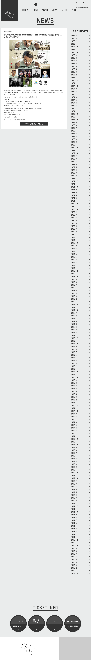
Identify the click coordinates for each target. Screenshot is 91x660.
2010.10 (74, 545)
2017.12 (74, 304)
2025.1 (74, 78)
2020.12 (74, 204)
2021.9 (74, 190)
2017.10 (74, 310)
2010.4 (74, 562)
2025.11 (74, 50)
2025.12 (74, 47)
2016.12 (74, 338)
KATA (86, 5)
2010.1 (74, 571)
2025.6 (74, 64)
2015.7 (74, 386)
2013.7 (74, 453)
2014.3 (74, 431)
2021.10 (74, 187)
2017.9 (74, 313)
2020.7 (74, 218)
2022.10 (74, 153)
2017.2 (74, 333)
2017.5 (74, 324)
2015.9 (74, 380)
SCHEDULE (25, 10)
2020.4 (74, 226)
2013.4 (74, 461)
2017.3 (74, 330)
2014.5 (74, 425)
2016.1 (74, 369)
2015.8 (74, 383)
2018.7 (74, 285)
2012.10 (74, 478)
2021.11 (74, 184)
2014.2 (74, 433)
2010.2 (74, 568)
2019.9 (74, 246)
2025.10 (74, 52)
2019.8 (74, 248)
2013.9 (74, 447)
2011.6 (74, 523)
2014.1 (74, 436)
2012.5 (74, 492)
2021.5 (74, 192)
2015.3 (74, 397)
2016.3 (74, 363)
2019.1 (74, 268)
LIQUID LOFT (79, 5)
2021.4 (74, 195)
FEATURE (45, 10)
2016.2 (74, 366)
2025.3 (74, 72)
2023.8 (74, 125)
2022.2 (74, 176)
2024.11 (74, 83)
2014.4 (74, 428)
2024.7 (74, 94)
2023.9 (74, 122)
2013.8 (74, 450)
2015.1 (74, 403)
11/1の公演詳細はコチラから (34, 124)
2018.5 (74, 290)
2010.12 (74, 540)
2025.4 (74, 69)
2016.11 (74, 341)
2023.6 (74, 131)
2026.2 (74, 41)
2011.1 (74, 537)
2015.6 (74, 389)
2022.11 (74, 150)
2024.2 (74, 108)
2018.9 (74, 279)
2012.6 (74, 489)
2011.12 (74, 506)
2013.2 (74, 467)
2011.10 (74, 512)
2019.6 (74, 254)
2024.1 (74, 111)
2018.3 (74, 296)
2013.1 (74, 470)
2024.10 (74, 86)
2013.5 (74, 459)
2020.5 (74, 223)
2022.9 (74, 156)
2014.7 (74, 419)
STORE (74, 10)
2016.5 (74, 358)
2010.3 (74, 565)
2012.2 (74, 501)
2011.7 (74, 520)
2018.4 (74, 293)
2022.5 (74, 167)
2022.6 (74, 164)
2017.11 (74, 307)
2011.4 (74, 529)
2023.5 (74, 134)
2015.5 (74, 391)
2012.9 (74, 481)
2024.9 (74, 89)
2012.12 (74, 473)
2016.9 (74, 347)
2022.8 (74, 159)
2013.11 (74, 442)
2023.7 (74, 128)
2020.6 (74, 220)
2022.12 (74, 148)
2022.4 (74, 170)
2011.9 (74, 515)
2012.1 (74, 503)
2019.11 (74, 240)
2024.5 (74, 100)
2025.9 (74, 55)
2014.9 (74, 414)
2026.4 (74, 36)
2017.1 (74, 335)
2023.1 (74, 145)
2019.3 (74, 262)
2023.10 (74, 120)
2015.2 (74, 400)
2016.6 (74, 355)
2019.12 (74, 237)
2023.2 (74, 142)
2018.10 (74, 276)
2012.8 (74, 484)
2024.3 (74, 106)
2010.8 (74, 551)
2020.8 (74, 215)
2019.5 (74, 257)
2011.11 (74, 509)
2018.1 (74, 302)
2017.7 (74, 318)
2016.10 (74, 344)
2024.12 (74, 80)
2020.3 (74, 229)
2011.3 (74, 531)
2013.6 (74, 456)
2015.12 (74, 372)
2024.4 (74, 103)
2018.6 (74, 288)
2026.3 (74, 38)
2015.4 (74, 394)
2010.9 (74, 548)
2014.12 (74, 405)
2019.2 (74, 265)
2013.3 (74, 464)
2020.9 (74, 212)
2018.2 (74, 299)
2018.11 (74, 274)
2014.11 (74, 408)
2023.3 (74, 139)
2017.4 (74, 327)
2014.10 (74, 411)
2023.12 (74, 114)
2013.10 (74, 445)
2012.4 (74, 495)
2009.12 (74, 573)
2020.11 (74, 206)
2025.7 (74, 61)
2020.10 (74, 209)
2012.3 (74, 498)
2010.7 (74, 554)
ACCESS (64, 10)
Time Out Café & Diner (82, 7)
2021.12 (74, 181)
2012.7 (74, 487)
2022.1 (74, 178)
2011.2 (74, 534)
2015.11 (74, 375)
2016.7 (74, 352)
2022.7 (74, 162)
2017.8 (74, 316)
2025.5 (74, 66)
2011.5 (74, 526)
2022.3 (74, 173)
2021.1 (74, 201)
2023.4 (74, 136)
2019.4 (74, 260)
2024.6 (74, 97)
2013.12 (74, 439)
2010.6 (74, 557)
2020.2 (74, 232)
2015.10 (74, 377)
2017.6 (74, 321)
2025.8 (74, 58)
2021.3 (74, 198)
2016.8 (74, 349)
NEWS (36, 10)
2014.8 (74, 417)
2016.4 (74, 361)
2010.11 (74, 543)
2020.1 (74, 234)
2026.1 (74, 44)
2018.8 (74, 282)
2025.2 (74, 75)
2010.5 (74, 559)
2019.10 (74, 243)
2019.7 (74, 251)
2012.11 (74, 475)
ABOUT (54, 10)
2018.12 (74, 271)
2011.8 (74, 517)
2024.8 (74, 92)
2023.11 (74, 117)
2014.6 (74, 422)
